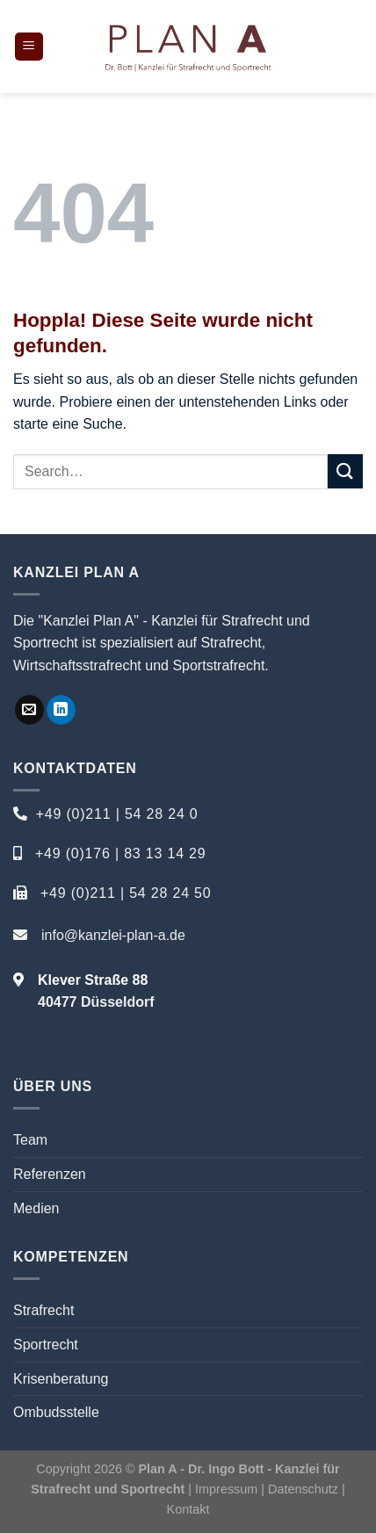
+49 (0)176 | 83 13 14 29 (120, 853)
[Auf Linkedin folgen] (61, 710)
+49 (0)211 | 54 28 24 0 (117, 813)
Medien (36, 1208)
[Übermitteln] (345, 471)
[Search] (356, 46)
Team (30, 1139)
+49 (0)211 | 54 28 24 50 (126, 893)
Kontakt (188, 1509)
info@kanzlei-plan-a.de (113, 935)
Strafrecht (43, 1310)
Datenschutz (305, 1489)
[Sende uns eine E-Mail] (29, 710)
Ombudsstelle (56, 1412)
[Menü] (29, 47)
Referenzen (49, 1174)
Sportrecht (45, 1344)
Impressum (226, 1489)
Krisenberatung (61, 1378)
